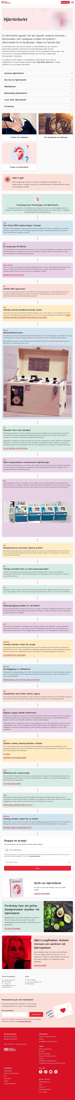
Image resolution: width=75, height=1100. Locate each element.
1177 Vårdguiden (31, 980)
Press (40, 1084)
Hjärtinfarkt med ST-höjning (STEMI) (14, 757)
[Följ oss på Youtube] (50, 1072)
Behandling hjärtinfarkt (38, 93)
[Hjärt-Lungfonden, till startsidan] (6, 2)
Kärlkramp (7, 1078)
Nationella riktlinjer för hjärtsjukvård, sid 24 (17, 827)
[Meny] (72, 2)
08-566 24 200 (50, 1056)
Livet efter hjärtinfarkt (38, 99)
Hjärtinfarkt (8, 1071)
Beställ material (44, 1079)
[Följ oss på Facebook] (40, 1072)
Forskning (38, 106)
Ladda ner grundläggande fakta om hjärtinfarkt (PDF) (9, 985)
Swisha (37, 868)
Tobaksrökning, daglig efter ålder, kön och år (18, 805)
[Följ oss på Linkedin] (56, 1072)
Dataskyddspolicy (45, 1089)
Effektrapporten (44, 1082)
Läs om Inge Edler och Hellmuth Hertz (15, 448)
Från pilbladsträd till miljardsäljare (14, 655)
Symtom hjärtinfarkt (38, 73)
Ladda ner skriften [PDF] (42, 893)
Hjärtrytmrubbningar (11, 1073)
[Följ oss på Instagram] (45, 1072)
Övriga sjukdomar (10, 1083)
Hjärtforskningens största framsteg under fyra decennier (21, 680)
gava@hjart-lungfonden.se (48, 1041)
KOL (5, 1076)
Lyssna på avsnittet (40, 965)
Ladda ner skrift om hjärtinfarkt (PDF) (8, 980)
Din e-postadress (8, 1010)
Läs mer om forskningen (12, 928)
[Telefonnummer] (37, 849)
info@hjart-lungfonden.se (47, 1061)
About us (42, 1087)
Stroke (6, 1081)
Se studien (6, 754)
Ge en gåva (65, 2)
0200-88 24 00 (50, 1036)
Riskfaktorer (38, 86)
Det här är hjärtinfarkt (38, 79)
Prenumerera (36, 1014)
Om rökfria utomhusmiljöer (12, 783)
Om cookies (43, 1092)
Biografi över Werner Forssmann (13, 275)
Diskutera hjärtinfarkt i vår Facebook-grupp (33, 983)
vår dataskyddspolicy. (34, 856)
